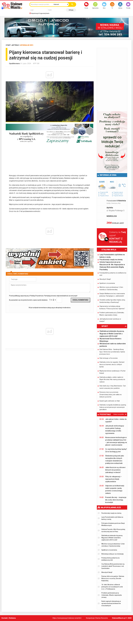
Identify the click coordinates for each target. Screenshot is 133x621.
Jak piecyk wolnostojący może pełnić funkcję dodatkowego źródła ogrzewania (111, 429)
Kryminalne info (26, 45)
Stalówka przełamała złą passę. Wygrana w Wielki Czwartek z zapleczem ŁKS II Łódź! (112, 333)
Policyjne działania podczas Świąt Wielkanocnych (111, 524)
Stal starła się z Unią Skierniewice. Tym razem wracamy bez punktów (112, 387)
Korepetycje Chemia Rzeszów (97, 618)
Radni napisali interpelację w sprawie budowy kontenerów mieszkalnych (109, 603)
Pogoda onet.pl (104, 195)
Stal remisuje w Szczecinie (108, 358)
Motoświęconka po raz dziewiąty (111, 554)
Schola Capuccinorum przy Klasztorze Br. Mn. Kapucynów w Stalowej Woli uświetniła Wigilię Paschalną (112, 266)
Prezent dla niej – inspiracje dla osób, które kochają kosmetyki (112, 499)
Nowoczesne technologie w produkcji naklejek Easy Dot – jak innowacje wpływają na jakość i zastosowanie (113, 441)
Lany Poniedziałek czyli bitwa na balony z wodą (112, 256)
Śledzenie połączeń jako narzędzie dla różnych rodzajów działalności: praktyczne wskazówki (111, 459)
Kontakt (5, 618)
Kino (104, 5)
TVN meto (103, 194)
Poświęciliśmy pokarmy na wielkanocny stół (112, 274)
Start (8, 45)
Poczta (128, 5)
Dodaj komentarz (80, 300)
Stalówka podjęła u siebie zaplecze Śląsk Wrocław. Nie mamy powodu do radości (112, 379)
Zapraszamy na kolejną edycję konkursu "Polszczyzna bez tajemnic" (112, 307)
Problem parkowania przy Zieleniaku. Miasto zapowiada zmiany (111, 314)
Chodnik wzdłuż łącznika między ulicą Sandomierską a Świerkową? (112, 301)
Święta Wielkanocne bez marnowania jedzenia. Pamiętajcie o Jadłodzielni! (112, 295)
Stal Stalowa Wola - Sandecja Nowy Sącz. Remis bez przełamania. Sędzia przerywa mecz (112, 351)
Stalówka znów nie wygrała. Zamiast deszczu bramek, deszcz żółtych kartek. (111, 364)
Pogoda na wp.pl (118, 192)
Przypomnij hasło (44, 13)
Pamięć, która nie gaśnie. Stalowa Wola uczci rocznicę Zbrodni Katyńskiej (111, 578)
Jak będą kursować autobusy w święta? (110, 320)
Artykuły (15, 45)
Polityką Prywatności (37, 296)
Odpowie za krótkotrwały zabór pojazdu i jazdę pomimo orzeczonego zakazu (111, 489)
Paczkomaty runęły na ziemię (111, 260)
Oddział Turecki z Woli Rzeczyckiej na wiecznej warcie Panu (111, 530)
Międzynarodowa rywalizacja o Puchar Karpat (112, 372)
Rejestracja (34, 13)
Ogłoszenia (95, 5)
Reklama (12, 618)
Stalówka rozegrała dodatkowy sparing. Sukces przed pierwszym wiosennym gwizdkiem (112, 407)
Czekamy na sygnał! (118, 237)
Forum (86, 5)
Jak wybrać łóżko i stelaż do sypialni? (113, 420)
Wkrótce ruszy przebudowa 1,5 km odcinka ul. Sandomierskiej (111, 288)
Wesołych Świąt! (105, 279)
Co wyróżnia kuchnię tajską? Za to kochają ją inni (113, 450)
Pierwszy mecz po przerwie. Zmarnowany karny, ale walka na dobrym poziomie (110, 394)
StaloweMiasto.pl (119, 618)
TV (112, 5)
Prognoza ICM (104, 192)
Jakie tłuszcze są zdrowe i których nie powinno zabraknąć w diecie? (112, 469)
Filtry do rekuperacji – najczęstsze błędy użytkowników (110, 479)
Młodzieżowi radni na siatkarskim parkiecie (113, 345)
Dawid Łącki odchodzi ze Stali (109, 401)
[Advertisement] (49, 159)
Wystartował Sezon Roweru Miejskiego (110, 340)
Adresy (120, 5)
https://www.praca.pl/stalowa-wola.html (67, 618)
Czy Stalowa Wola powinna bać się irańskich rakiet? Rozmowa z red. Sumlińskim (111, 566)
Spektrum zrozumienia (107, 283)
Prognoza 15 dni (118, 194)
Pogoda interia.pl (118, 195)
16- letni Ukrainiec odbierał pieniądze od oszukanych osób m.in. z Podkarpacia (110, 587)
